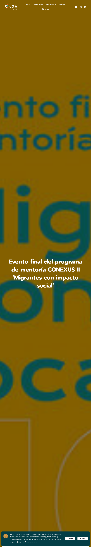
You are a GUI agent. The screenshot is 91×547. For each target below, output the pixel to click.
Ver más (34, 542)
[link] (28, 4)
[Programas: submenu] (55, 4)
